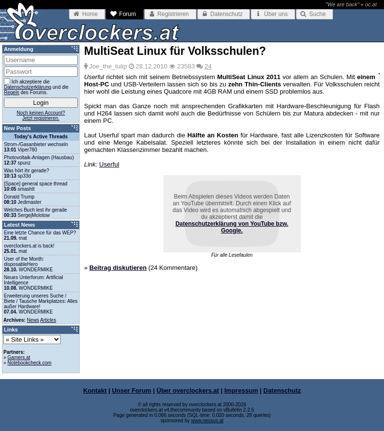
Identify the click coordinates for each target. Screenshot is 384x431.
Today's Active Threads (41, 136)
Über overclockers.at (188, 390)
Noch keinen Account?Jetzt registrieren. (41, 115)
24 (208, 66)
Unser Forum (131, 390)
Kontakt (94, 390)
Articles (48, 320)
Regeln (11, 92)
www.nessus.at (207, 420)
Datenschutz (282, 390)
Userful (109, 164)
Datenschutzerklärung (27, 87)
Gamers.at (18, 357)
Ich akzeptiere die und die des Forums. (36, 86)
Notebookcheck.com (29, 362)
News (33, 320)
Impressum (241, 390)
